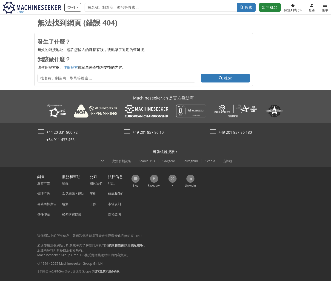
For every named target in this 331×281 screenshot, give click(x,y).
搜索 (246, 7)
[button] (325, 7)
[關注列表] (293, 7)
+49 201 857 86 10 (148, 132)
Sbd (101, 161)
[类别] (72, 7)
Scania (210, 161)
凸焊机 (227, 161)
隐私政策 (100, 271)
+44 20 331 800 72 (62, 132)
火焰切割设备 (121, 161)
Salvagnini (190, 161)
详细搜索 (70, 67)
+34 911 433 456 (60, 139)
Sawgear (169, 161)
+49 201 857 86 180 (235, 132)
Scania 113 (147, 161)
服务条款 (113, 271)
